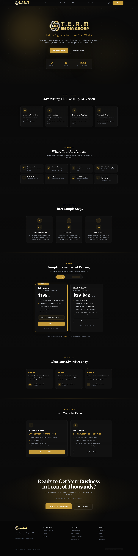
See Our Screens (79, 51)
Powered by (114, 549)
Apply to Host (91, 452)
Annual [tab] (73, 277)
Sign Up (45, 536)
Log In (108, 3)
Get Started (118, 3)
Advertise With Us (48, 530)
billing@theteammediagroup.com (24, 538)
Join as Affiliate (75, 539)
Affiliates (73, 3)
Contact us (65, 336)
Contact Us (102, 530)
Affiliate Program (75, 530)
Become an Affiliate (46, 452)
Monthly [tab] (60, 277)
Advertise (54, 3)
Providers (82, 3)
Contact (90, 3)
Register (101, 536)
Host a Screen (64, 3)
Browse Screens (86, 321)
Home (47, 3)
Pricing (45, 533)
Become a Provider (76, 536)
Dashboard (102, 539)
